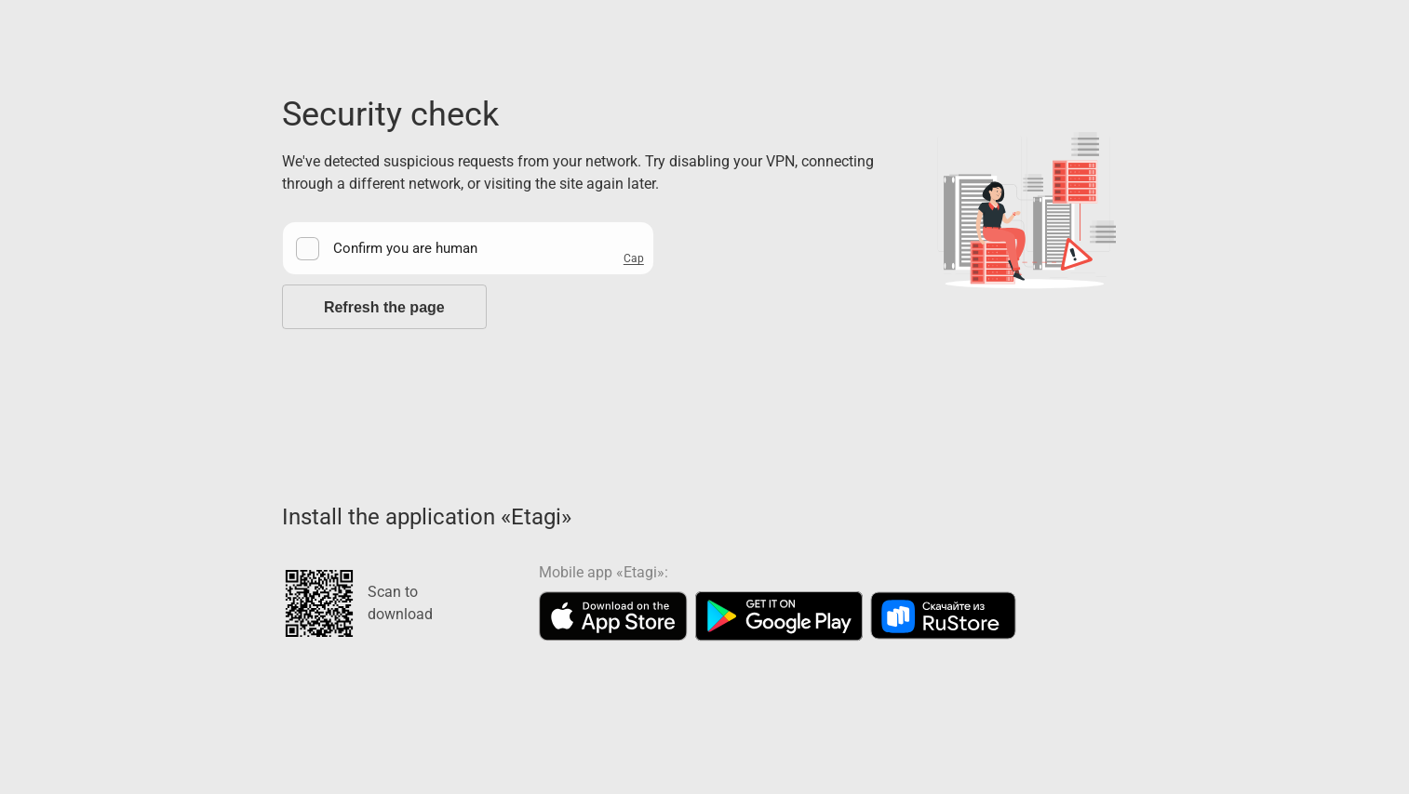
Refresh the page (384, 307)
